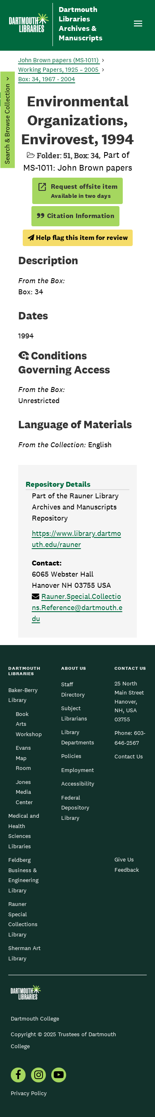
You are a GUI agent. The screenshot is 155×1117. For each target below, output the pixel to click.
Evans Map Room (23, 758)
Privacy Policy (29, 1093)
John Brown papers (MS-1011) (59, 60)
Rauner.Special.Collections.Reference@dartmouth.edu (77, 607)
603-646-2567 (129, 737)
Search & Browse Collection (6, 124)
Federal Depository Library (75, 807)
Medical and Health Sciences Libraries (23, 830)
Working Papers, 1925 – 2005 (59, 69)
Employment (77, 770)
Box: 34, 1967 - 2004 (46, 79)
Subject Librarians (74, 713)
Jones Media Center (24, 792)
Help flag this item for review (78, 237)
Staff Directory (73, 689)
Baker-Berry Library (23, 695)
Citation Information (75, 215)
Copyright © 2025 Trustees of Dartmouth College (63, 1040)
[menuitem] (18, 1076)
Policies (71, 756)
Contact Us (128, 756)
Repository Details (58, 484)
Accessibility (77, 783)
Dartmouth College (35, 1018)
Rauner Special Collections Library (23, 919)
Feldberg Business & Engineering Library (23, 875)
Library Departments (77, 737)
